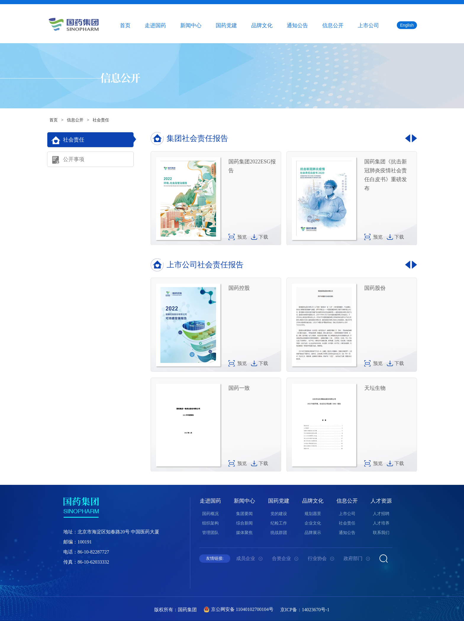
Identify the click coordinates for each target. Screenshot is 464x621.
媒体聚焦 (244, 532)
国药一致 (239, 388)
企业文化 (312, 523)
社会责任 (101, 120)
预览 (242, 236)
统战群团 (278, 532)
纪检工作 (278, 523)
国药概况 (210, 513)
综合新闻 (244, 523)
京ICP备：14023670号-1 (304, 609)
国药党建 (226, 25)
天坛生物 (375, 388)
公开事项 (73, 159)
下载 (263, 236)
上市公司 (368, 25)
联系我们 (381, 532)
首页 (125, 25)
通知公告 (297, 25)
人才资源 (381, 501)
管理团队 (210, 532)
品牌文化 (262, 25)
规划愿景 (312, 513)
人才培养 (381, 523)
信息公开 (333, 25)
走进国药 (155, 25)
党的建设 (278, 513)
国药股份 (375, 288)
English (407, 25)
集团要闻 (244, 513)
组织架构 (210, 523)
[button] (407, 138)
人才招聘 (381, 513)
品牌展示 (312, 532)
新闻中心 (191, 25)
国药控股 (239, 288)
